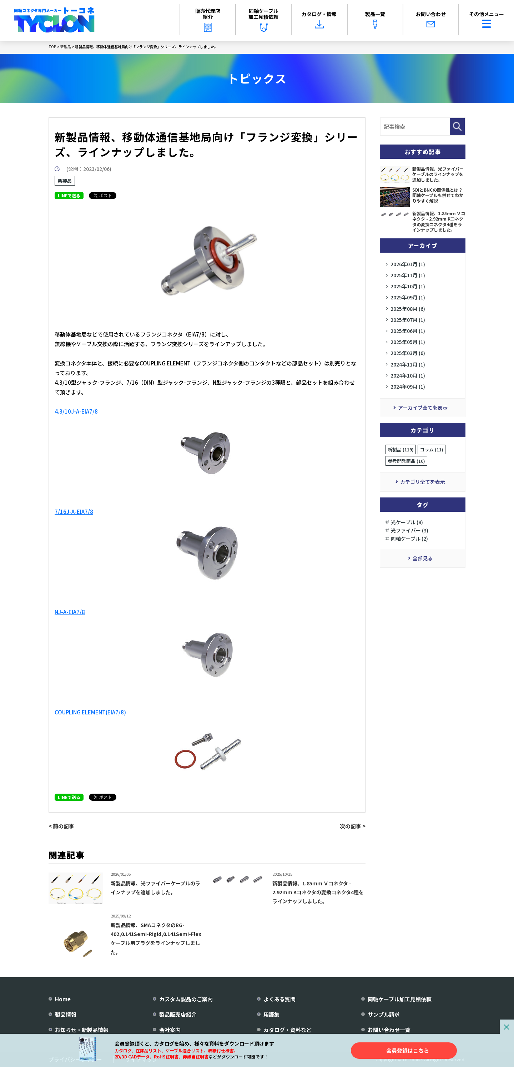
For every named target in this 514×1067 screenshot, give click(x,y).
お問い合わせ (431, 19)
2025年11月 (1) (407, 275)
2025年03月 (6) (407, 352)
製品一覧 (375, 19)
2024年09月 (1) (407, 386)
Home (63, 999)
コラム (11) (431, 449)
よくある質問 (279, 999)
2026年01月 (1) (407, 264)
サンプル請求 (384, 1014)
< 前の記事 (61, 826)
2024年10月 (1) (407, 375)
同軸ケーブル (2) (409, 538)
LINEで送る (69, 195)
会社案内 (170, 1029)
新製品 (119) (401, 449)
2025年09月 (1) (407, 297)
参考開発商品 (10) (406, 460)
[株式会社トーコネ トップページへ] (54, 20)
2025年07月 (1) (407, 319)
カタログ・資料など (287, 1029)
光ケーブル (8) (407, 522)
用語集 (271, 1014)
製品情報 (65, 1014)
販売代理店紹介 (207, 19)
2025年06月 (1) (407, 330)
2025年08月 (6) (407, 308)
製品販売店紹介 (178, 1014)
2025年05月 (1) (407, 341)
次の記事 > (353, 826)
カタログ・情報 (319, 19)
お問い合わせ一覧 (389, 1029)
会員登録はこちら (407, 1050)
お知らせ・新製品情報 (82, 1029)
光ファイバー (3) (409, 530)
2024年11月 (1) (407, 364)
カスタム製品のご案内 (186, 999)
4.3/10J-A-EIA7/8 (76, 411)
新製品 (65, 180)
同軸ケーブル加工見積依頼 (263, 19)
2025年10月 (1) (407, 286)
